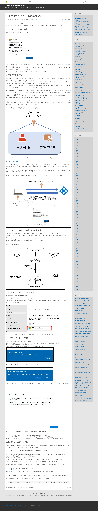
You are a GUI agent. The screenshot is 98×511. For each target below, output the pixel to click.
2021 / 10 (77, 222)
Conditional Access (80, 51)
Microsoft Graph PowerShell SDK (80, 362)
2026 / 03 (77, 142)
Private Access (77, 370)
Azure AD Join (79, 100)
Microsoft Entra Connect (81, 64)
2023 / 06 (77, 190)
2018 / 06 (77, 275)
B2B (77, 102)
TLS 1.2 (76, 380)
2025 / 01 (77, 162)
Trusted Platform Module (85, 382)
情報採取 (77, 125)
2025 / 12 (77, 147)
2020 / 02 (77, 251)
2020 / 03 (77, 250)
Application (78, 89)
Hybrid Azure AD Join (81, 54)
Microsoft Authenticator (79, 343)
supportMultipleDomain (81, 74)
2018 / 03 (77, 279)
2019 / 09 (77, 259)
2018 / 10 (77, 269)
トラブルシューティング (30, 487)
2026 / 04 (77, 140)
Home (15, 1)
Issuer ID (78, 58)
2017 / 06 (77, 289)
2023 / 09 (77, 186)
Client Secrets (79, 103)
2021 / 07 (77, 226)
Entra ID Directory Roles (78, 328)
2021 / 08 (77, 225)
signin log (85, 390)
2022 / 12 (77, 200)
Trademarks (22, 505)
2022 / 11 (77, 201)
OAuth (79, 365)
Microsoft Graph (86, 359)
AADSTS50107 (79, 45)
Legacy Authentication (78, 338)
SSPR (89, 372)
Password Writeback (84, 367)
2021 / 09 (77, 223)
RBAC (85, 370)
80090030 (78, 81)
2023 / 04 (77, 193)
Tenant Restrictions (83, 380)
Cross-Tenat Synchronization (79, 323)
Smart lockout (79, 69)
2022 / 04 (77, 212)
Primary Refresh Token (19, 487)
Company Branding (78, 318)
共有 (63, 19)
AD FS (76, 43)
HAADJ (86, 331)
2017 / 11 (77, 286)
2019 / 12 (77, 254)
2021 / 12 (77, 219)
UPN (77, 123)
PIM (83, 365)
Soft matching (79, 121)
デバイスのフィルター (78, 395)
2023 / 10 (77, 184)
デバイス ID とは (10, 469)
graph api (81, 390)
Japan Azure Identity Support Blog (15, 5)
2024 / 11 (77, 165)
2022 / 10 (77, 203)
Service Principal (86, 375)
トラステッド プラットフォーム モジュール (81, 397)
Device (85, 323)
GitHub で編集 (68, 487)
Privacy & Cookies (9, 505)
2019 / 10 (77, 258)
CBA (77, 50)
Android (76, 303)
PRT (13, 487)
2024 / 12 (77, 164)
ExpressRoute (85, 328)
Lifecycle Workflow (85, 338)
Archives (21, 1)
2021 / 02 (77, 234)
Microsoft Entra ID (79, 354)
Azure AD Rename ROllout (85, 313)
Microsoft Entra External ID (79, 351)
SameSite (78, 66)
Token (88, 380)
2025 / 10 (77, 148)
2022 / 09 (77, 204)
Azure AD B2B (79, 94)
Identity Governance (78, 334)
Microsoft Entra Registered (79, 357)
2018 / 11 (77, 267)
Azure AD (9, 487)
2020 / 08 (77, 242)
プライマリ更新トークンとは (15, 161)
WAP (77, 71)
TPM (79, 380)
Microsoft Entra (79, 346)
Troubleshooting (78, 382)
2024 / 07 (77, 170)
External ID (89, 328)
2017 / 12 (77, 284)
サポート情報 (28, 1)
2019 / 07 (77, 261)
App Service (79, 87)
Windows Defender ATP (85, 385)
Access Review (79, 84)
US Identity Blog (79, 384)
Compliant (78, 107)
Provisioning (82, 370)
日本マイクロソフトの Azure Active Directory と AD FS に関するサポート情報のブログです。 (25, 7)
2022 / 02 (77, 215)
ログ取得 (86, 398)
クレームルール (79, 76)
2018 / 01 (77, 283)
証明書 (83, 400)
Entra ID (86, 326)
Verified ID (86, 384)
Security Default (85, 374)
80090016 (78, 79)
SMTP (77, 118)
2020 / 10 (77, 239)
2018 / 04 (77, 278)
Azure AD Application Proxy (82, 92)
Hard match (89, 331)
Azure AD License (77, 313)
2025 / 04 (77, 158)
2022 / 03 (77, 214)
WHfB (76, 385)
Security (78, 67)
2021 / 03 (77, 233)
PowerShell (77, 369)
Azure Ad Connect (77, 315)
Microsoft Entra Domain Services (80, 349)
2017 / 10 (77, 287)
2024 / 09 (77, 167)
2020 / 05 (77, 247)
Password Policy (77, 367)
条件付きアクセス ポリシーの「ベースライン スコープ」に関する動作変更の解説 (83, 22)
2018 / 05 (77, 276)
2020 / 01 (77, 253)
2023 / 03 (77, 195)
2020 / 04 (77, 248)
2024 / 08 (77, 169)
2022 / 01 (77, 217)
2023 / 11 (77, 183)
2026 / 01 (77, 145)
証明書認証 (86, 400)
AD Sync (78, 113)
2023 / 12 (77, 181)
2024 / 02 (77, 178)
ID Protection (87, 333)
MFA (77, 61)
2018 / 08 (77, 272)
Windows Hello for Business (80, 387)
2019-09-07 (26, 19)
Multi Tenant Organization (87, 364)
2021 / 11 (77, 220)
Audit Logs (78, 90)
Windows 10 (79, 385)
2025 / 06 (77, 154)
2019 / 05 (77, 262)
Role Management (78, 372)
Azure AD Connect (80, 48)
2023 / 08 (77, 187)
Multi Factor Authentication (79, 364)
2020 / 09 (77, 240)
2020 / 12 (77, 237)
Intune (77, 56)
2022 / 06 (77, 209)
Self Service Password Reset (79, 375)
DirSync (78, 116)
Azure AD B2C (79, 95)
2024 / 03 (77, 176)
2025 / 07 (77, 153)
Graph (83, 331)
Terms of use (16, 505)
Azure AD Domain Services (82, 98)
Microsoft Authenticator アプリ (79, 344)
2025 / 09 (77, 150)
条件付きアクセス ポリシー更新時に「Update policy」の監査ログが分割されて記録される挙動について (83, 29)
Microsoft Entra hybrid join (79, 359)
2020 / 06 (77, 245)
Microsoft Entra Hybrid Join (79, 352)
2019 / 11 (77, 256)
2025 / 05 (77, 156)
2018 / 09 (77, 270)
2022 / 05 (77, 211)
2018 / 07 (77, 273)
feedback (69, 19)
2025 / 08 (77, 151)
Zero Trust (77, 390)
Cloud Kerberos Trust (81, 105)
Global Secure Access (78, 331)
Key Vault (78, 129)
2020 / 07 (77, 244)
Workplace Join (79, 72)
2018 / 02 (77, 281)
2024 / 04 (77, 175)
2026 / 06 (77, 139)
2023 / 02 (77, 197)
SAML (82, 372)
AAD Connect (78, 112)
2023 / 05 (77, 192)
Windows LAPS (88, 387)
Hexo (11, 506)
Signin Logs (76, 377)
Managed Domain (80, 63)
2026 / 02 (77, 143)
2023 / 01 (77, 198)
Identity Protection (86, 334)
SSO (77, 120)
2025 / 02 (77, 161)
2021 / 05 (77, 229)
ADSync (78, 115)
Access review (79, 85)
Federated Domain (80, 53)
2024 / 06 (77, 172)
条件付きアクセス (78, 400)
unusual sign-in (85, 392)
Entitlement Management (79, 326)
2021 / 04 (77, 231)
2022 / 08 (77, 206)
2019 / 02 (77, 264)
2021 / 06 (77, 228)
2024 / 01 (77, 179)
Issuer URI (78, 59)
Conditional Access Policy (81, 110)
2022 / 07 (77, 208)
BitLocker (84, 315)
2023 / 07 (77, 189)
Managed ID (83, 341)
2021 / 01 (77, 236)
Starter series (82, 379)
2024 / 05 (77, 173)
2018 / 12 (77, 265)
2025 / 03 (77, 159)
